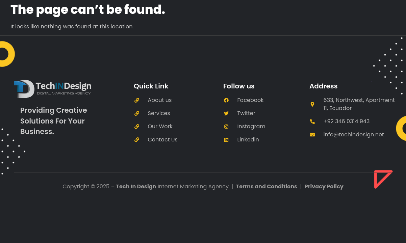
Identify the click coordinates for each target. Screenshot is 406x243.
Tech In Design (136, 186)
